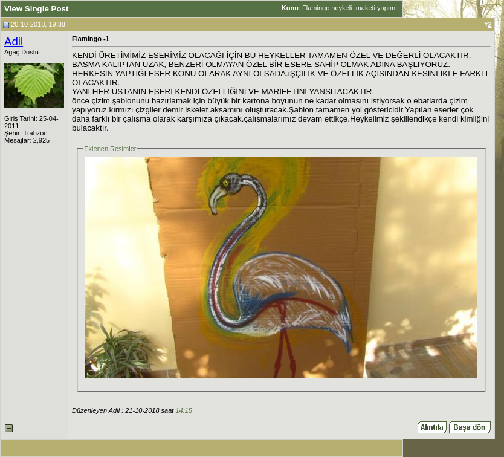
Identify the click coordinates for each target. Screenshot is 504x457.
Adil (13, 41)
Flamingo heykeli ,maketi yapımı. (350, 7)
